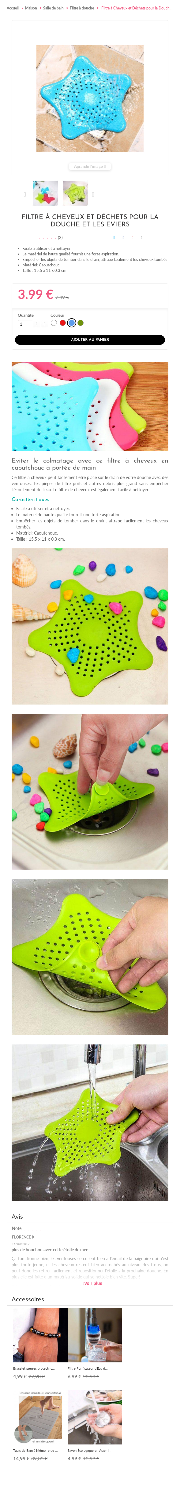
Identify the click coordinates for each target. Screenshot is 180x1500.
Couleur (58, 315)
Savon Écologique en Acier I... (89, 1450)
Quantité (26, 315)
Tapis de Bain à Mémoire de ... (35, 1450)
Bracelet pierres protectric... (34, 1368)
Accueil (13, 8)
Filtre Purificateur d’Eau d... (88, 1368)
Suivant (93, 194)
